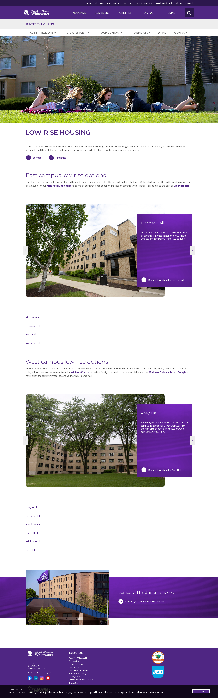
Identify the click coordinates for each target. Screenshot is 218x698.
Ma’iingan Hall (182, 185)
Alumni (179, 3)
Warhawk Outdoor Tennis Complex (168, 372)
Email (88, 3)
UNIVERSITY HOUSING (39, 24)
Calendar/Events (102, 3)
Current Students (143, 3)
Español (189, 3)
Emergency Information (79, 670)
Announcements (76, 664)
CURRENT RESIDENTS (43, 32)
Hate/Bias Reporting (77, 673)
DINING (162, 32)
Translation (74, 683)
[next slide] (192, 250)
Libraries (128, 3)
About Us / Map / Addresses (81, 658)
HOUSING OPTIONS (110, 32)
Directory (117, 3)
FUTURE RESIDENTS (77, 32)
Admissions (104, 12)
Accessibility (74, 661)
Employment (74, 667)
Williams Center (80, 372)
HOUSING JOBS (141, 32)
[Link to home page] (36, 12)
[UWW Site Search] (189, 12)
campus (149, 12)
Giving (173, 12)
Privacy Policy (74, 676)
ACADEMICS (81, 12)
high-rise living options (60, 185)
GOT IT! (201, 691)
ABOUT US (181, 32)
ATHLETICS (127, 12)
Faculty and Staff (164, 3)
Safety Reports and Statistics (81, 679)
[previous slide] (25, 250)
